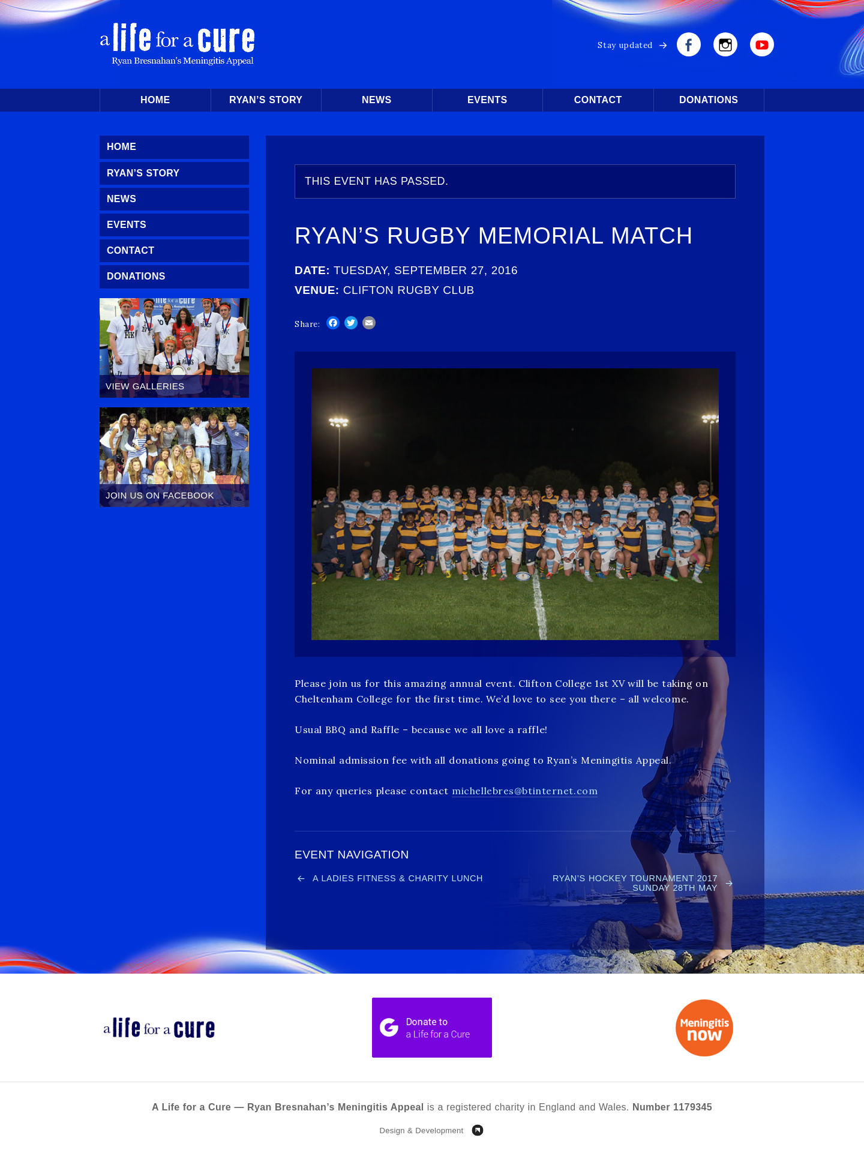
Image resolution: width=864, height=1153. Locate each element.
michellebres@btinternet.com (525, 791)
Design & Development (421, 1131)
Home (155, 100)
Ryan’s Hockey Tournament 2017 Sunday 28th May (632, 883)
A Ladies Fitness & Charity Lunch (401, 878)
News (377, 100)
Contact (598, 100)
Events (487, 100)
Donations (708, 100)
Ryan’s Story (265, 100)
